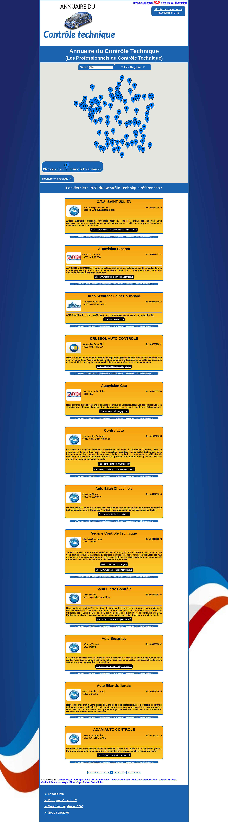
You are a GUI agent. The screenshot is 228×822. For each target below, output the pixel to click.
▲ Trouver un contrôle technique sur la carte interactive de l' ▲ (114, 237)
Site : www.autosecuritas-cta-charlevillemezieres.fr (114, 230)
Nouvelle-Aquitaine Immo (144, 779)
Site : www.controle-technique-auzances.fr (114, 277)
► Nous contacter (56, 812)
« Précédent (93, 772)
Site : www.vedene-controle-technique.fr (114, 570)
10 (128, 772)
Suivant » (136, 772)
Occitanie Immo (49, 782)
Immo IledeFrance (120, 779)
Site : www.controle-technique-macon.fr (114, 666)
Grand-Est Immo (168, 779)
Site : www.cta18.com (114, 319)
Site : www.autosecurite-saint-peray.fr (114, 366)
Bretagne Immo (82, 779)
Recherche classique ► (57, 178)
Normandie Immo (100, 779)
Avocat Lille (97, 782)
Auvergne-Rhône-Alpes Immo (74, 782)
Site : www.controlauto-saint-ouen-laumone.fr (114, 469)
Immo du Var (65, 779)
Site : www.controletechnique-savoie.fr (114, 619)
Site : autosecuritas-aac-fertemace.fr (114, 755)
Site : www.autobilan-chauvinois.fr (114, 514)
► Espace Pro (54, 793)
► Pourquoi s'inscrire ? (60, 800)
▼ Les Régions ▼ (133, 67)
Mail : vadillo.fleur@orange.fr (114, 564)
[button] (150, 146)
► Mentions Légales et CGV (63, 806)
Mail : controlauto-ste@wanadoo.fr (113, 464)
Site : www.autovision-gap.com (114, 411)
